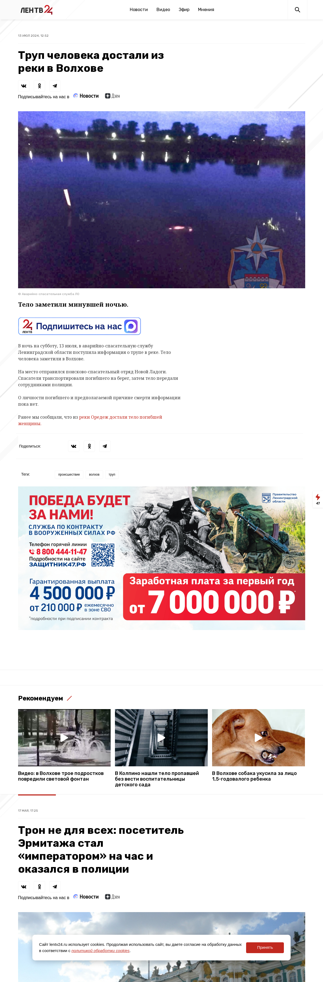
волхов (94, 474)
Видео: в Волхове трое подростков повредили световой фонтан (61, 776)
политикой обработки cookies (101, 950)
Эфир (184, 9)
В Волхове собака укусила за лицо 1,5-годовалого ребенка (254, 776)
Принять (265, 947)
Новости (139, 9)
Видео (163, 9)
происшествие (69, 474)
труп (112, 474)
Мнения (206, 9)
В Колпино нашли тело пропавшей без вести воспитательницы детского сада (157, 779)
